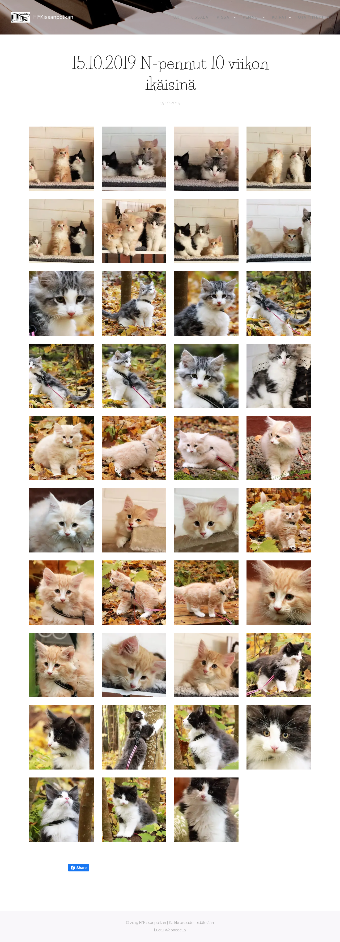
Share (79, 868)
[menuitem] (178, 17)
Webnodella (175, 930)
